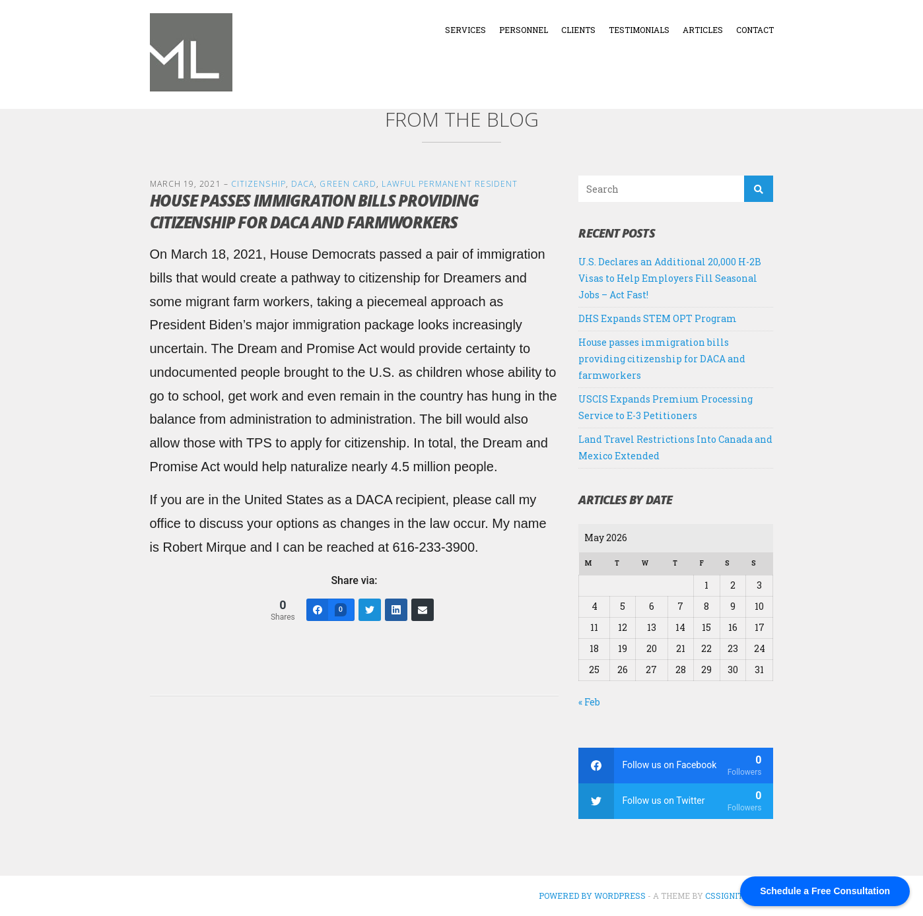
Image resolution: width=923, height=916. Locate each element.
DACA (302, 183)
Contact (755, 29)
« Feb (589, 702)
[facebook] (675, 765)
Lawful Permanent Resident (450, 183)
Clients (578, 29)
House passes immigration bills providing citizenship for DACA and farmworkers (661, 358)
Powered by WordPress (592, 895)
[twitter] (675, 801)
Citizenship (258, 183)
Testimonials (639, 29)
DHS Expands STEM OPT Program (657, 318)
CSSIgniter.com (739, 895)
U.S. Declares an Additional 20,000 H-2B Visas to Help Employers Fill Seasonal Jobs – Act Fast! (669, 278)
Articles (703, 29)
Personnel (523, 29)
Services (465, 29)
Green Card (348, 183)
